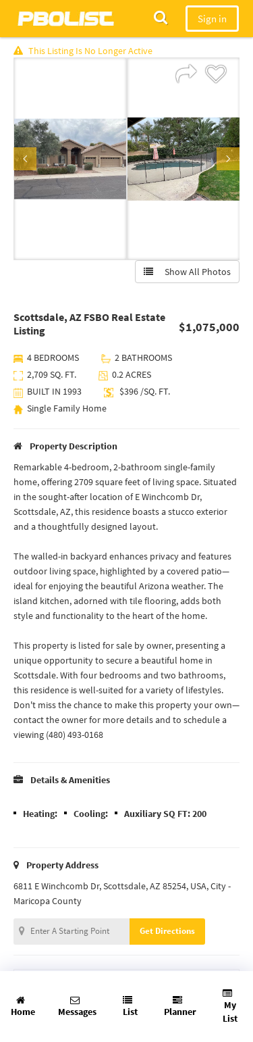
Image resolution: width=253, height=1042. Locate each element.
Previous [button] (24, 158)
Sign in (212, 18)
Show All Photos (187, 272)
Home (23, 1006)
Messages (77, 1006)
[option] (70, 158)
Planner (180, 1006)
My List (230, 1006)
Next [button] (228, 158)
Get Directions (167, 931)
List (130, 1006)
